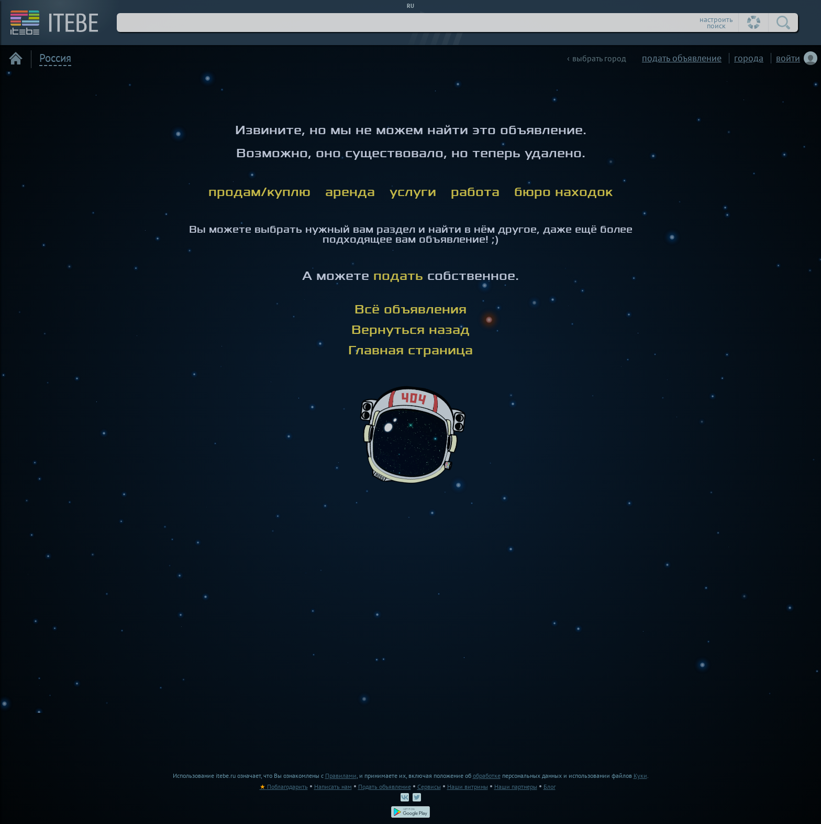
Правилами (341, 775)
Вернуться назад (410, 329)
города (748, 58)
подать (398, 275)
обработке (487, 775)
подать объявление (682, 58)
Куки (640, 775)
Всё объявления (410, 309)
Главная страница (410, 350)
